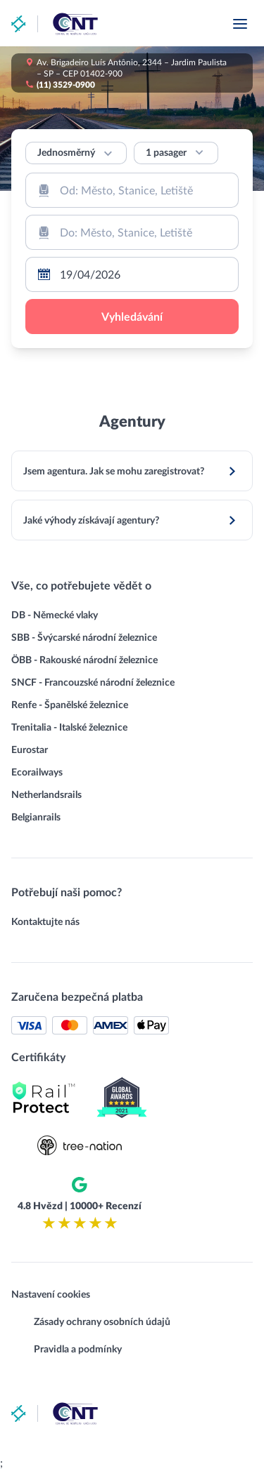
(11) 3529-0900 (66, 84)
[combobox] (132, 190)
